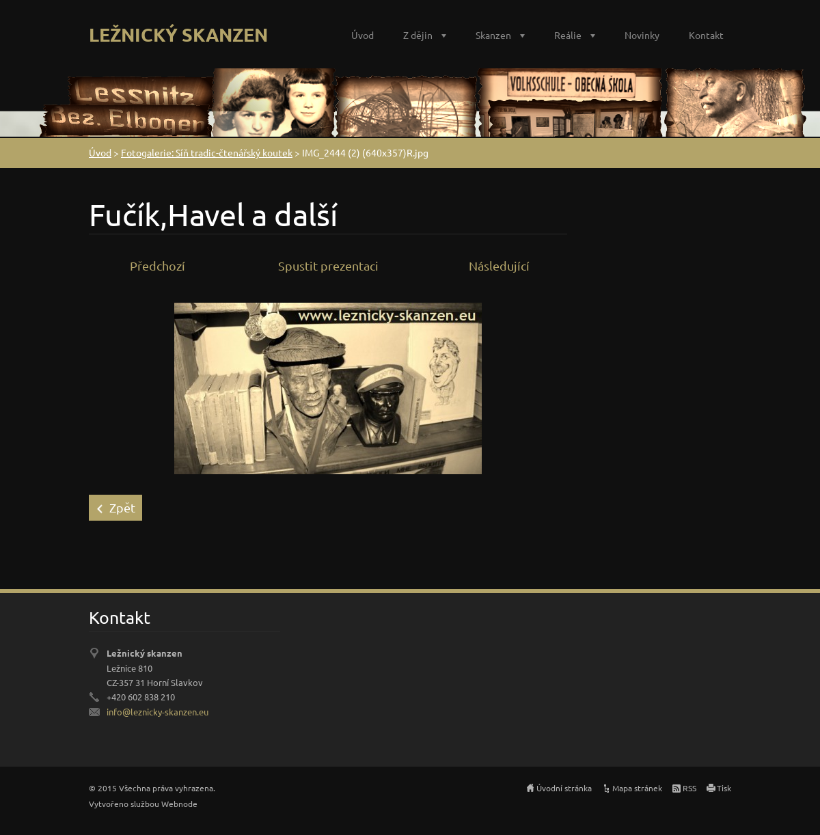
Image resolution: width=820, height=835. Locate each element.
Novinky (642, 35)
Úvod (362, 35)
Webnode (179, 803)
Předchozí (157, 265)
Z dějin (418, 35)
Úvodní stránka (564, 787)
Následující (499, 265)
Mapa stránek (637, 787)
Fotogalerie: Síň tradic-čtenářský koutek (206, 152)
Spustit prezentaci (328, 265)
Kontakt (706, 35)
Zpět (122, 507)
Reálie (568, 35)
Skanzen (493, 35)
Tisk (724, 787)
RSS (689, 787)
